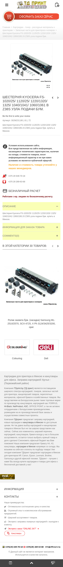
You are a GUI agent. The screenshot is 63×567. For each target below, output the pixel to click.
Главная (6, 27)
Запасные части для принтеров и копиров (35, 30)
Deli (46, 358)
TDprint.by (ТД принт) (24, 388)
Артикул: (7, 120)
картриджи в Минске (26, 446)
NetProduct (18, 406)
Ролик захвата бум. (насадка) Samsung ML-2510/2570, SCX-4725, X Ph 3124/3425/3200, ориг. (31, 323)
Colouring (17, 358)
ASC (26, 406)
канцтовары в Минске (33, 422)
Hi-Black (8, 406)
